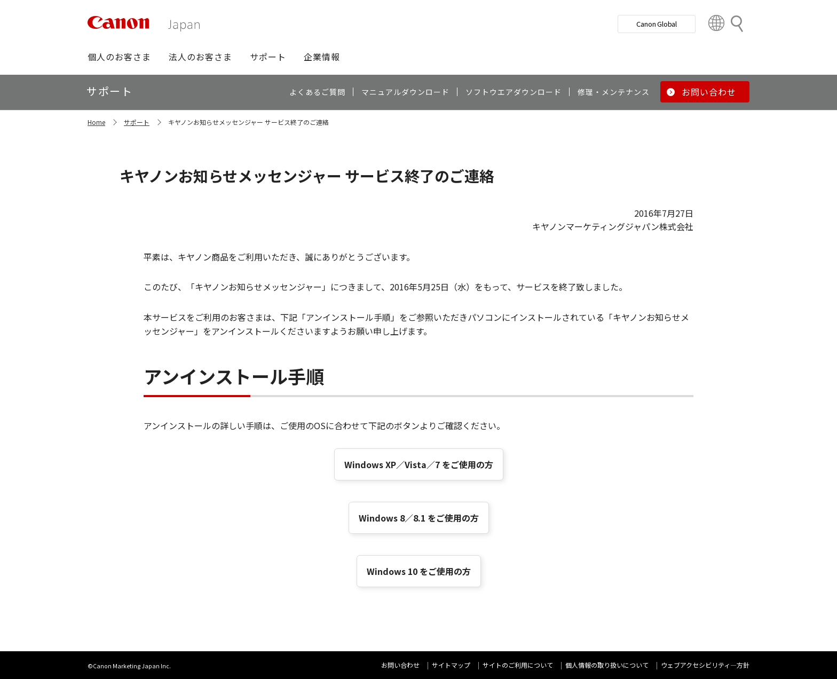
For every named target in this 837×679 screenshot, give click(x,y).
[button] (119, 56)
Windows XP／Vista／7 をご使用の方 (418, 464)
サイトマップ (451, 664)
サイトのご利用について (518, 664)
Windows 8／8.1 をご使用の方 (419, 517)
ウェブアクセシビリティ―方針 (705, 664)
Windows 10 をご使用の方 (419, 571)
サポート (136, 122)
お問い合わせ (400, 664)
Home (96, 122)
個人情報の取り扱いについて (607, 664)
